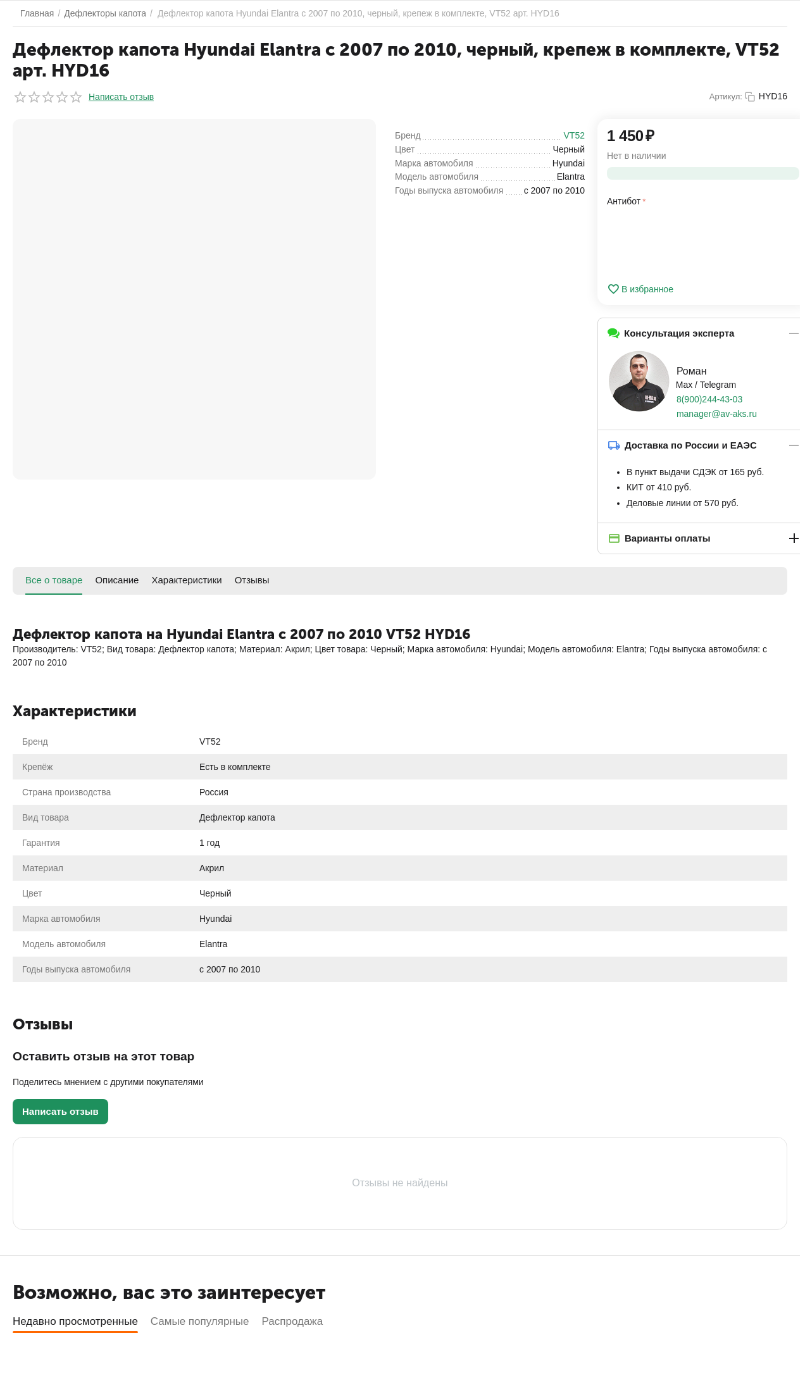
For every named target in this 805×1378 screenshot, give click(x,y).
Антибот (623, 201)
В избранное (640, 289)
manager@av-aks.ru (717, 414)
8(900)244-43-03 (709, 399)
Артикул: (725, 96)
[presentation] (703, 242)
